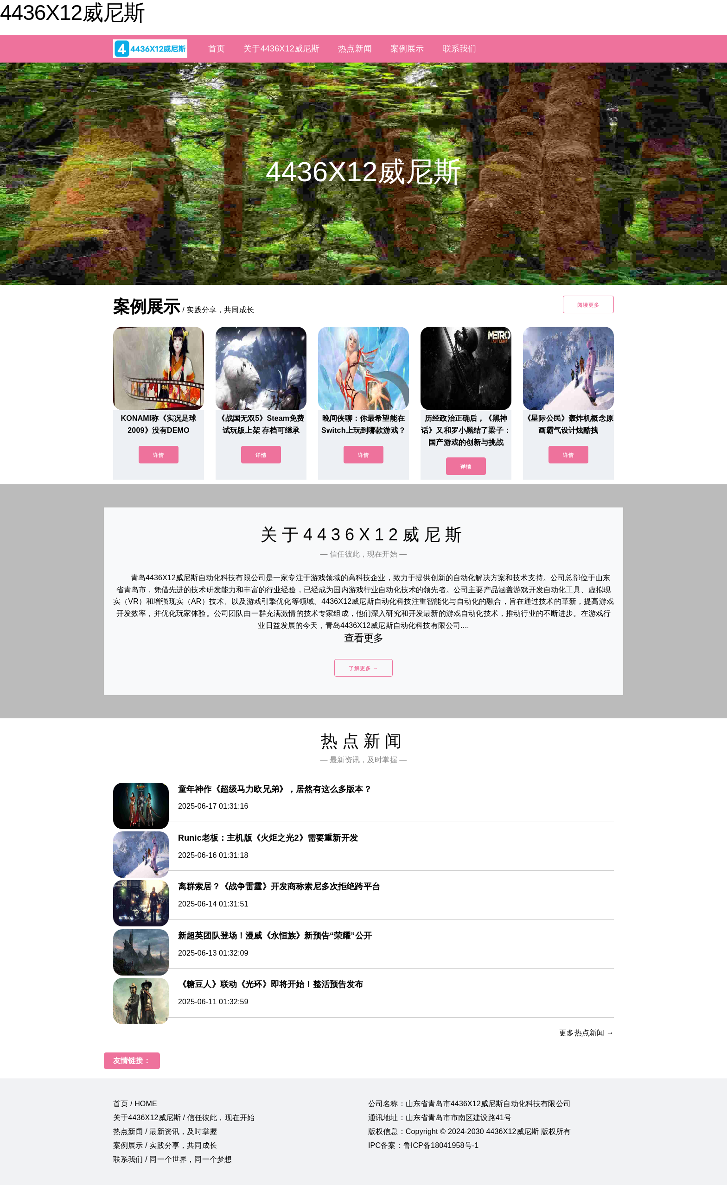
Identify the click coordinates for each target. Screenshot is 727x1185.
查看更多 (363, 638)
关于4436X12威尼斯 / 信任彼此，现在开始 (184, 1118)
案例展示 (407, 48)
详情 (158, 455)
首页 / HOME (135, 1104)
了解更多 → (363, 668)
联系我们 (460, 48)
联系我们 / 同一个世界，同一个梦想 (172, 1159)
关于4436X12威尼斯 (281, 48)
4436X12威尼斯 (72, 12)
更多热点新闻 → (586, 1033)
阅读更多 (588, 305)
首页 (216, 48)
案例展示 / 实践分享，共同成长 (165, 1145)
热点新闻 (355, 48)
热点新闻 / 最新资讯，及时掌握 (165, 1131)
